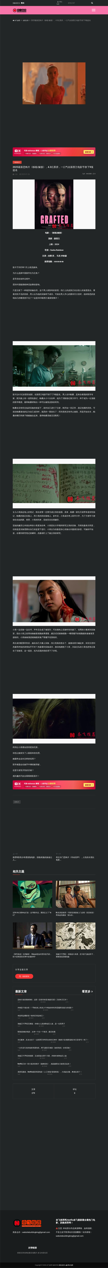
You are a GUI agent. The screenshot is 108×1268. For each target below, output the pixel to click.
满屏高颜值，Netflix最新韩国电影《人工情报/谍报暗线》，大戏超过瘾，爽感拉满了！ (50, 1072)
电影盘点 (17, 162)
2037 (36, 1034)
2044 (42, 1058)
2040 (53, 1042)
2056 (49, 1074)
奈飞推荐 (17, 20)
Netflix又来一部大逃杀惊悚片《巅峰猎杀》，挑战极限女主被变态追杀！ (44, 1064)
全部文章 (27, 20)
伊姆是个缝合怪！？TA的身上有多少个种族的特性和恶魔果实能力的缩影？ (45, 1008)
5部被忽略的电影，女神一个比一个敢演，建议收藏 (36, 1032)
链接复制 (24, 977)
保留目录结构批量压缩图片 (27, 1253)
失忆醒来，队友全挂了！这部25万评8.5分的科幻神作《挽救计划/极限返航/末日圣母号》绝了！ (53, 1040)
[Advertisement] (54, 127)
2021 (31, 1018)
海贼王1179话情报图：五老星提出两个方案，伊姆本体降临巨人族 (42, 1056)
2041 (41, 1026)
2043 (45, 1010)
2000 (43, 1002)
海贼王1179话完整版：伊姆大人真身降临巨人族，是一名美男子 (41, 1024)
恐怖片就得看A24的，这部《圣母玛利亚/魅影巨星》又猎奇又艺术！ (43, 1000)
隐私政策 (62, 1265)
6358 (87, 174)
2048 (44, 1066)
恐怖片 (17, 802)
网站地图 (59, 3)
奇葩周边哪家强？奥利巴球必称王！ (31, 1016)
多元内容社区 (43, 1253)
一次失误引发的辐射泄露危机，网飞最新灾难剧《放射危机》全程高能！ (44, 1048)
